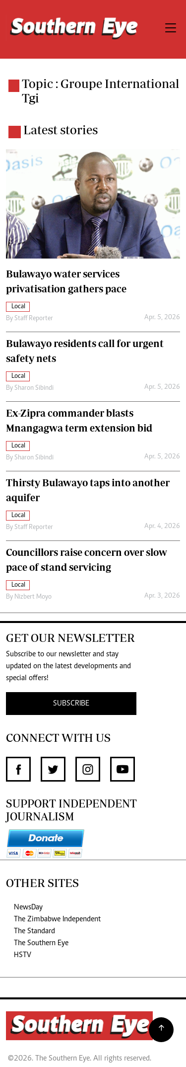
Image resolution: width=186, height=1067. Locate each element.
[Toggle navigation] (170, 29)
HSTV (22, 955)
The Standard (34, 931)
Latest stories (60, 130)
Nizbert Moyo (33, 597)
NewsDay (28, 907)
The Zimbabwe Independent (57, 919)
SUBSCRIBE (71, 704)
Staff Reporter (33, 318)
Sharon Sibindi (34, 388)
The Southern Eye (41, 943)
